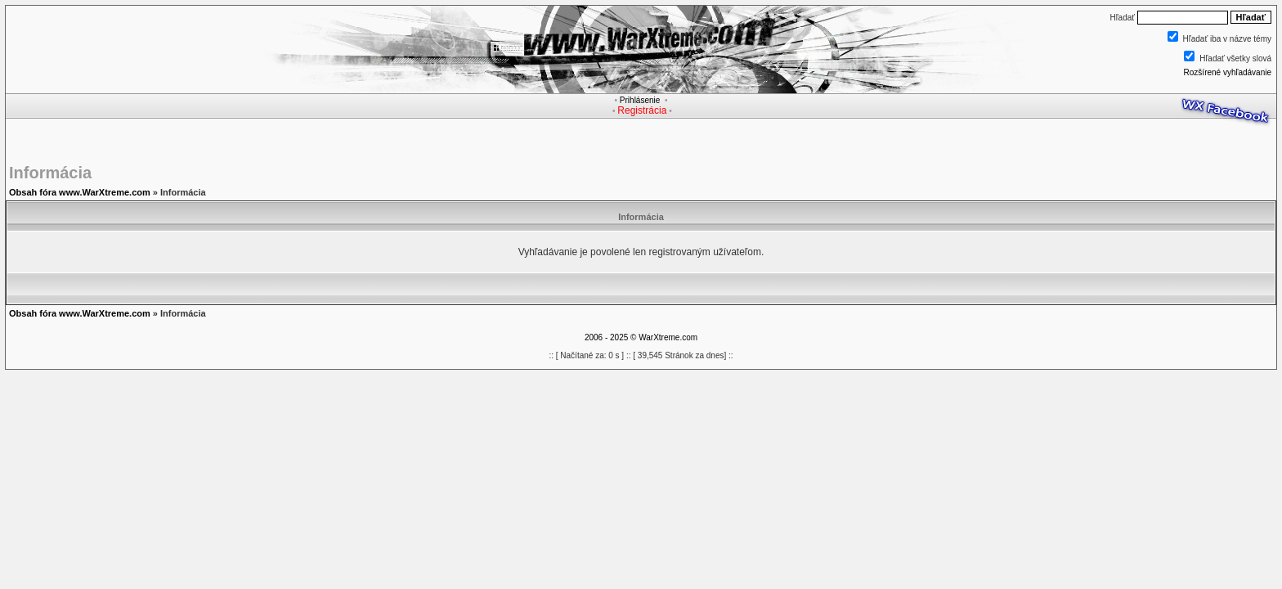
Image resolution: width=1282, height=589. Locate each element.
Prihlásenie (640, 100)
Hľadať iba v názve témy (1227, 38)
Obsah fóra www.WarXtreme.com (79, 192)
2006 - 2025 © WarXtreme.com (641, 337)
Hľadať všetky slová (1235, 58)
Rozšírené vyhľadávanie (1227, 72)
